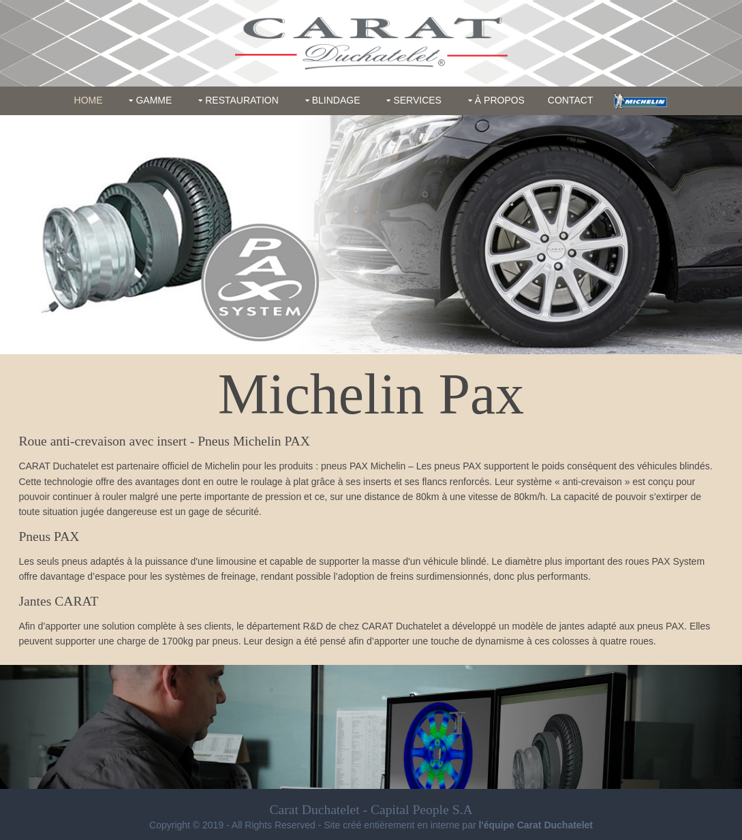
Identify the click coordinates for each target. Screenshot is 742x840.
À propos (500, 100)
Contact (570, 100)
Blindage (336, 100)
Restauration (242, 100)
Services (417, 100)
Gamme (154, 100)
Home (88, 100)
